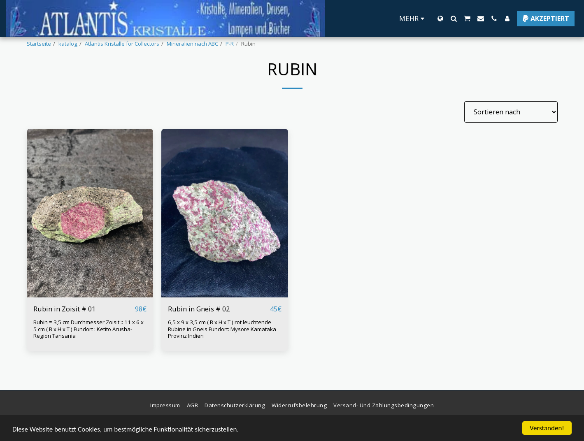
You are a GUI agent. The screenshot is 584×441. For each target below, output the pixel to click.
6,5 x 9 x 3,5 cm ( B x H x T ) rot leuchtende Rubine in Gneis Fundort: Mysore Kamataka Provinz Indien (222, 328)
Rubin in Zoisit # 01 (64, 308)
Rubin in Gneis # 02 (199, 308)
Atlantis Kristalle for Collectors (122, 43)
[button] (453, 18)
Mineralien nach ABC (192, 43)
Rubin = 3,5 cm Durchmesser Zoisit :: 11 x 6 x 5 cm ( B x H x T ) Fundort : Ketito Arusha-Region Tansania (88, 328)
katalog (67, 43)
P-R (230, 43)
